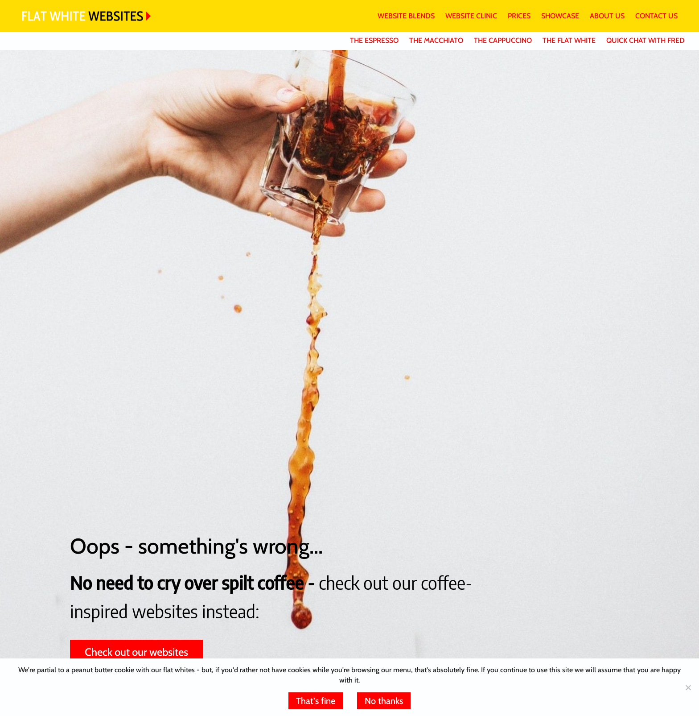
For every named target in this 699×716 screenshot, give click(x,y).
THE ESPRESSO (374, 40)
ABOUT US (607, 16)
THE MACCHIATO (436, 40)
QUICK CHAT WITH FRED (645, 40)
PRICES (519, 16)
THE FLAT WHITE (569, 40)
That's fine (315, 700)
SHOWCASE (560, 16)
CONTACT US (656, 16)
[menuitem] (401, 16)
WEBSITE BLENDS (406, 16)
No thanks (384, 700)
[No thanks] (687, 687)
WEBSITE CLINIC (471, 16)
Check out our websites (136, 652)
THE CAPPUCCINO (503, 40)
